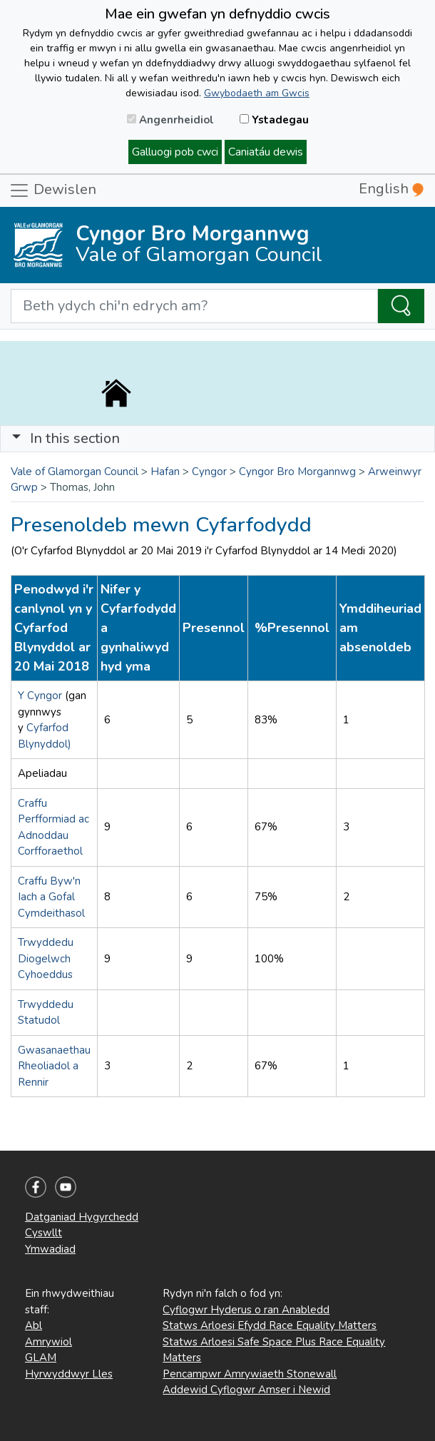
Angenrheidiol (170, 120)
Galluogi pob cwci (175, 152)
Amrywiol (48, 1342)
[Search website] (194, 306)
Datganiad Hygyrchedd (81, 1217)
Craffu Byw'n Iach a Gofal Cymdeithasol (51, 897)
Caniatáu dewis (265, 152)
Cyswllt (43, 1233)
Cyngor (209, 471)
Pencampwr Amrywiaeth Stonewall (250, 1374)
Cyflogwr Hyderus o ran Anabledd (246, 1310)
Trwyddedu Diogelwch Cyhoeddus (45, 958)
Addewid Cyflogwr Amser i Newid (246, 1390)
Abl (33, 1325)
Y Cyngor (41, 695)
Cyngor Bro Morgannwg (297, 471)
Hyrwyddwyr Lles (69, 1374)
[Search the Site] (401, 306)
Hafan (165, 471)
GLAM (40, 1357)
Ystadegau (274, 120)
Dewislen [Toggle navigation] (52, 190)
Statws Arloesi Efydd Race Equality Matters (270, 1325)
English (391, 188)
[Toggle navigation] (217, 438)
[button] (16, 438)
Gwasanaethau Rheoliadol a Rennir (54, 1066)
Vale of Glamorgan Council (74, 471)
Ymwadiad (50, 1249)
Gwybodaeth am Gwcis (256, 93)
